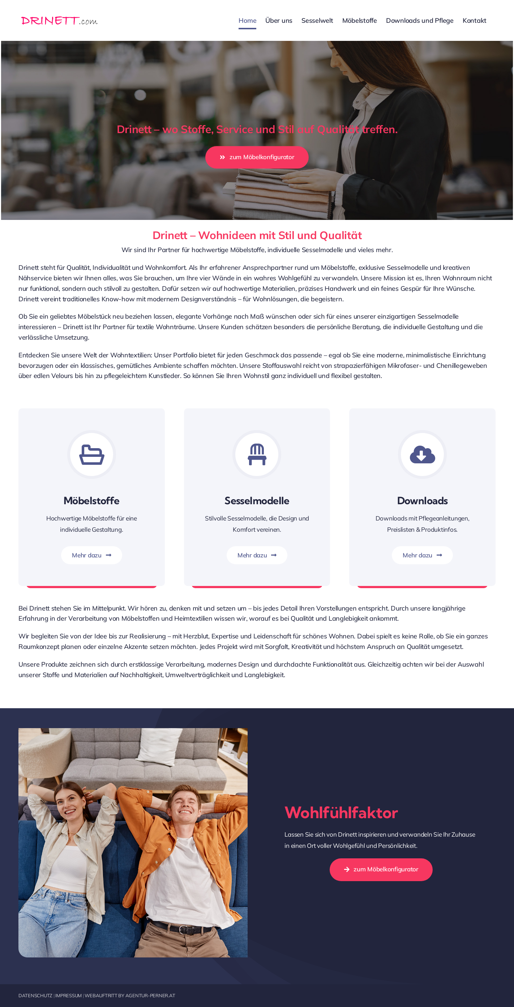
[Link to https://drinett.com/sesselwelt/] (256, 454)
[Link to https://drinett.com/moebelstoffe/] (91, 454)
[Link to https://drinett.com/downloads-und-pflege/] (422, 454)
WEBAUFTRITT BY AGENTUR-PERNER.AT (130, 995)
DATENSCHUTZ (35, 995)
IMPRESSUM (68, 995)
